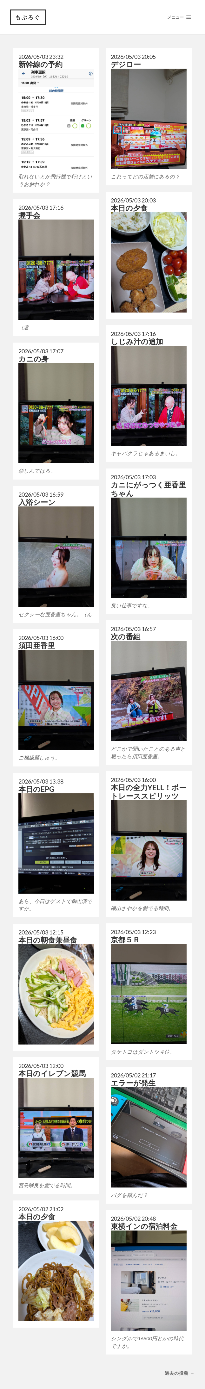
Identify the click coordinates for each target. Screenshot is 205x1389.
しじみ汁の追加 (137, 341)
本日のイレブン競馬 (52, 1073)
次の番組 (125, 637)
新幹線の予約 (40, 64)
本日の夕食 (129, 208)
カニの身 (33, 359)
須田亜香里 (36, 646)
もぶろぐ (28, 17)
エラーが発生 (133, 1083)
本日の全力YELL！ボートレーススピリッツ (148, 792)
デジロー (126, 64)
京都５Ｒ (125, 939)
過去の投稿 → (180, 1373)
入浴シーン (37, 502)
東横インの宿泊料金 (144, 1226)
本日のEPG (36, 789)
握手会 (29, 215)
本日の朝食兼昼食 (47, 940)
